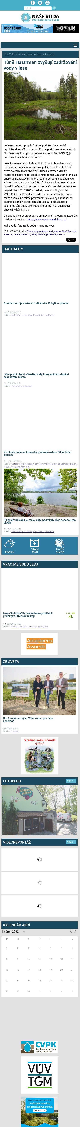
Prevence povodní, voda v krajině (40, 54)
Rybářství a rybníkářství (45, 234)
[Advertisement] (39, 1018)
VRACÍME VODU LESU (20, 564)
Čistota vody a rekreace (37, 231)
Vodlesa (61, 234)
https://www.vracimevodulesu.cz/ (47, 219)
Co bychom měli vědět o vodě (63, 231)
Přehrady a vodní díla (20, 467)
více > (70, 780)
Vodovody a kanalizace (21, 386)
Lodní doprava (67, 464)
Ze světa (14, 731)
